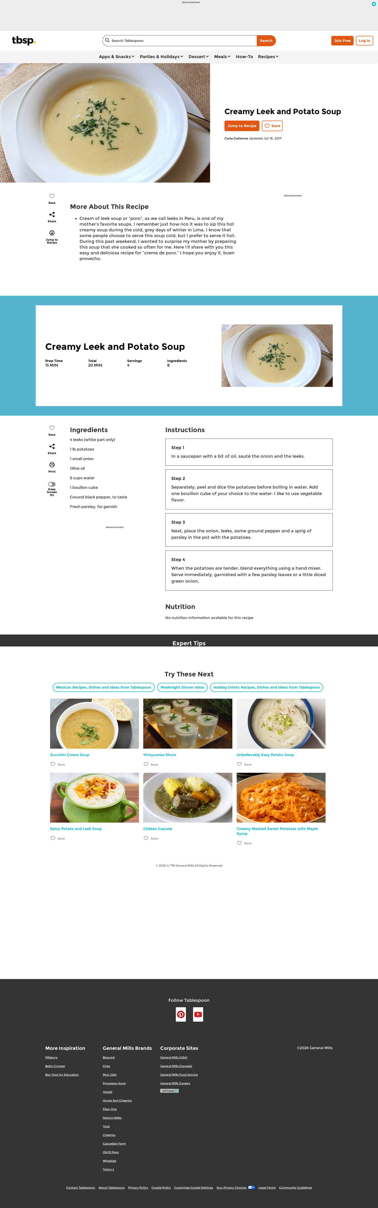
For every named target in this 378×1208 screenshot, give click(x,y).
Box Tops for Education (62, 1074)
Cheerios (109, 1135)
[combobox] (179, 40)
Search (266, 40)
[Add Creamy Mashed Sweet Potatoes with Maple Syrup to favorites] (240, 843)
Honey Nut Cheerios (117, 1100)
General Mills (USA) (173, 1057)
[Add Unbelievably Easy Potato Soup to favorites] (240, 764)
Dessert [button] (197, 56)
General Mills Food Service (179, 1074)
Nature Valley (112, 1117)
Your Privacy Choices (235, 1187)
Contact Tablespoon (80, 1187)
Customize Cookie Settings (193, 1187)
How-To (244, 56)
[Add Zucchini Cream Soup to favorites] (53, 764)
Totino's (108, 1169)
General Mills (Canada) (176, 1066)
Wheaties (109, 1161)
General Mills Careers (175, 1083)
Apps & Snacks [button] (115, 56)
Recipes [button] (266, 56)
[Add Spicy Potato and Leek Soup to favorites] (53, 838)
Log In (364, 40)
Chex (106, 1066)
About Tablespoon (111, 1187)
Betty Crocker (55, 1066)
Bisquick (109, 1057)
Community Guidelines (295, 1187)
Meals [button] (220, 56)
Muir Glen (110, 1074)
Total (106, 1126)
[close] (374, 4)
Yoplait (107, 1092)
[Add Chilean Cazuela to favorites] (146, 838)
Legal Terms (267, 1187)
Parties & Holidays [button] (159, 56)
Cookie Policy (161, 1187)
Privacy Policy (138, 1187)
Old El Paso (111, 1152)
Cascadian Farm (114, 1143)
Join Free (342, 40)
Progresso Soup (114, 1083)
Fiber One (110, 1109)
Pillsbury (51, 1057)
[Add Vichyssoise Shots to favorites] (146, 764)
